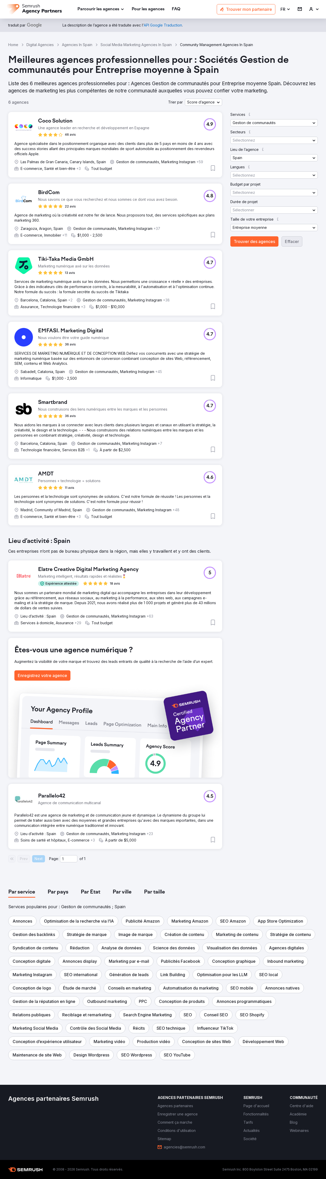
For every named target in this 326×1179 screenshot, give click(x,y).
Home (13, 44)
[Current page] (68, 858)
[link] (148, 9)
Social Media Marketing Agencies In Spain (136, 44)
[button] (285, 9)
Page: (54, 858)
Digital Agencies (40, 44)
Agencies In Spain (77, 44)
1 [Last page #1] (84, 858)
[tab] (21, 892)
